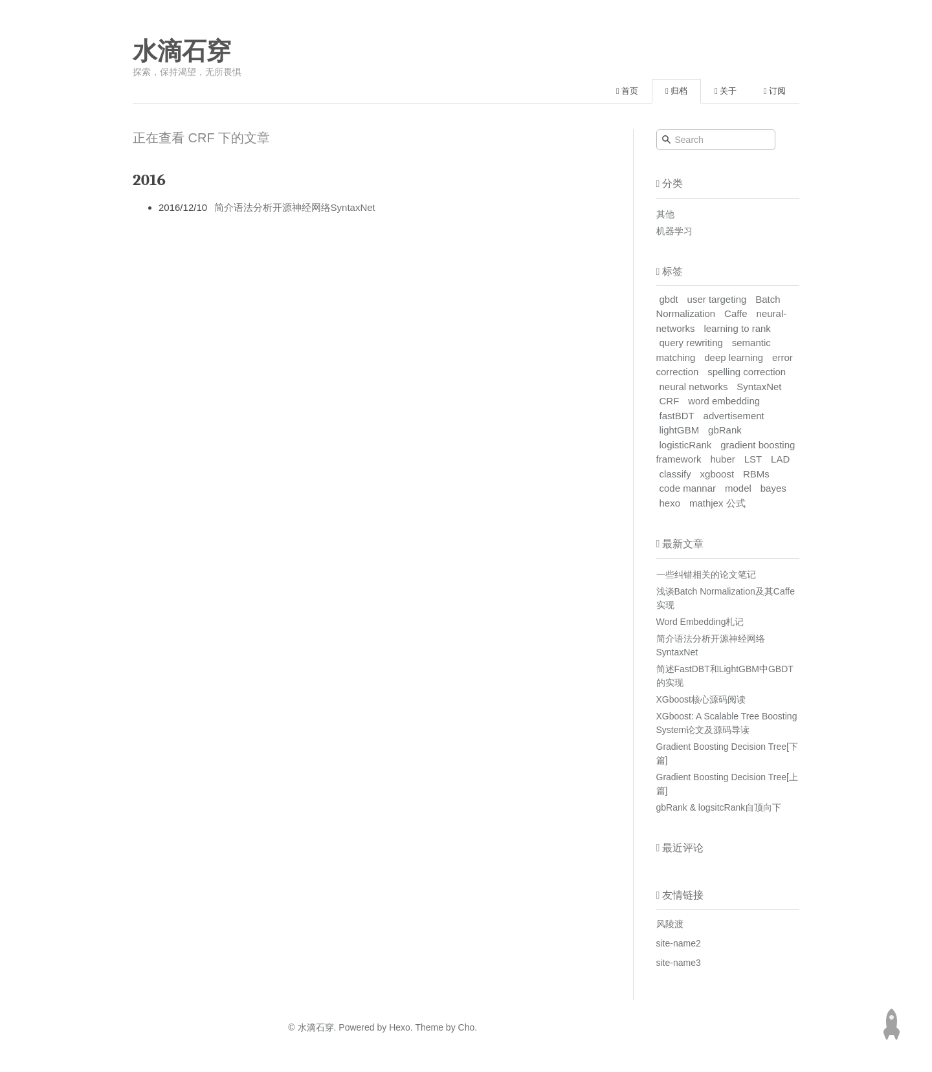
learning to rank (737, 328)
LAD (780, 459)
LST (753, 459)
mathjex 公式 (717, 503)
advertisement (734, 415)
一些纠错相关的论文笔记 (706, 574)
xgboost (717, 473)
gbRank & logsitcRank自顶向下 (719, 807)
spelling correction (746, 371)
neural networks (694, 386)
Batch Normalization (718, 307)
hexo (670, 503)
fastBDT (677, 415)
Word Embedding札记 (700, 622)
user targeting (717, 299)
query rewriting (691, 342)
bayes (773, 488)
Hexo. (399, 1027)
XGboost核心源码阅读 (701, 699)
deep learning (733, 357)
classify (675, 473)
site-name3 (678, 962)
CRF (670, 400)
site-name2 (678, 943)
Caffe (736, 313)
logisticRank (686, 444)
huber (722, 459)
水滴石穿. (317, 1027)
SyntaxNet (759, 386)
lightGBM (680, 429)
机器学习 (674, 231)
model (738, 488)
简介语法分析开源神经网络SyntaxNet (294, 207)
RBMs (756, 473)
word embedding (724, 400)
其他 (665, 214)
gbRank (725, 429)
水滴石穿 (182, 51)
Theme (428, 1027)
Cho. (466, 1027)
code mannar (688, 488)
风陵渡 (669, 924)
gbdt (669, 299)
